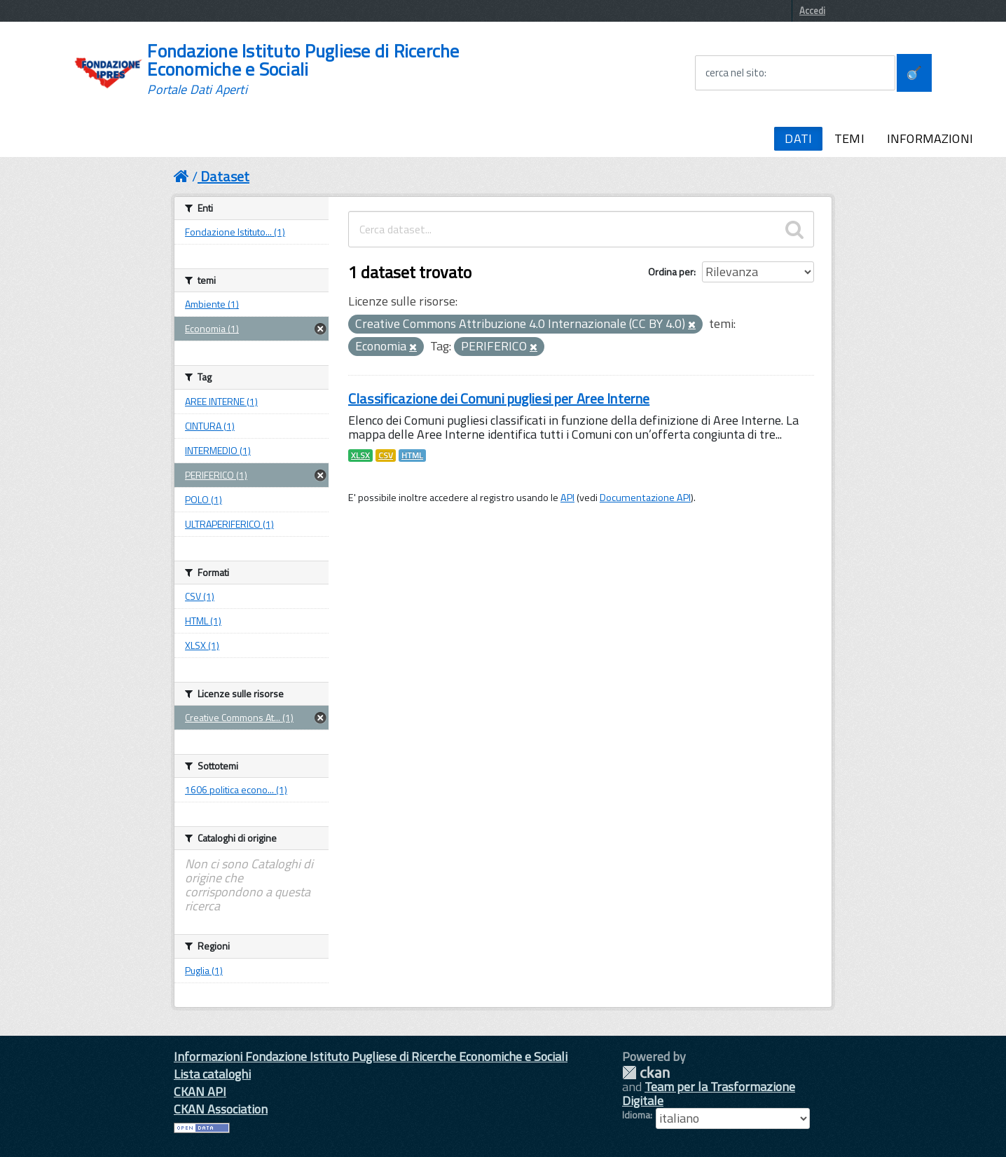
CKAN (646, 1072)
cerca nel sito (734, 73)
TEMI (849, 138)
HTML (412, 455)
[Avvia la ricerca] (914, 73)
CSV (385, 455)
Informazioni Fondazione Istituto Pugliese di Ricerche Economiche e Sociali (370, 1056)
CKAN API (200, 1091)
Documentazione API (645, 497)
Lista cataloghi (212, 1073)
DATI (798, 138)
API (567, 497)
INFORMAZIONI (930, 138)
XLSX (360, 455)
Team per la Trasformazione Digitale (708, 1093)
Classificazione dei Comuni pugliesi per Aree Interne (498, 398)
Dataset (224, 176)
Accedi (812, 11)
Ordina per (671, 271)
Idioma (636, 1115)
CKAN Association (221, 1109)
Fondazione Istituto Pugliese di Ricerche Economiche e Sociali (303, 69)
